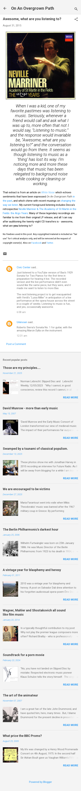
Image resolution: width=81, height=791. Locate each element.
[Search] (76, 9)
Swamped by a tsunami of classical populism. (35, 448)
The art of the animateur (20, 695)
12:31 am (22, 335)
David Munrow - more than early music (30, 408)
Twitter (49, 243)
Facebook (36, 243)
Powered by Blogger (40, 782)
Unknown (22, 322)
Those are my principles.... (22, 368)
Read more (70, 397)
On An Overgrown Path (32, 8)
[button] (76, 19)
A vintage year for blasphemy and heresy (32, 570)
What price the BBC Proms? (22, 736)
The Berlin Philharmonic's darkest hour (30, 529)
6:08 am (21, 312)
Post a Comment (16, 344)
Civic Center (23, 267)
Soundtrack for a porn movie (23, 655)
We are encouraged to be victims (26, 489)
